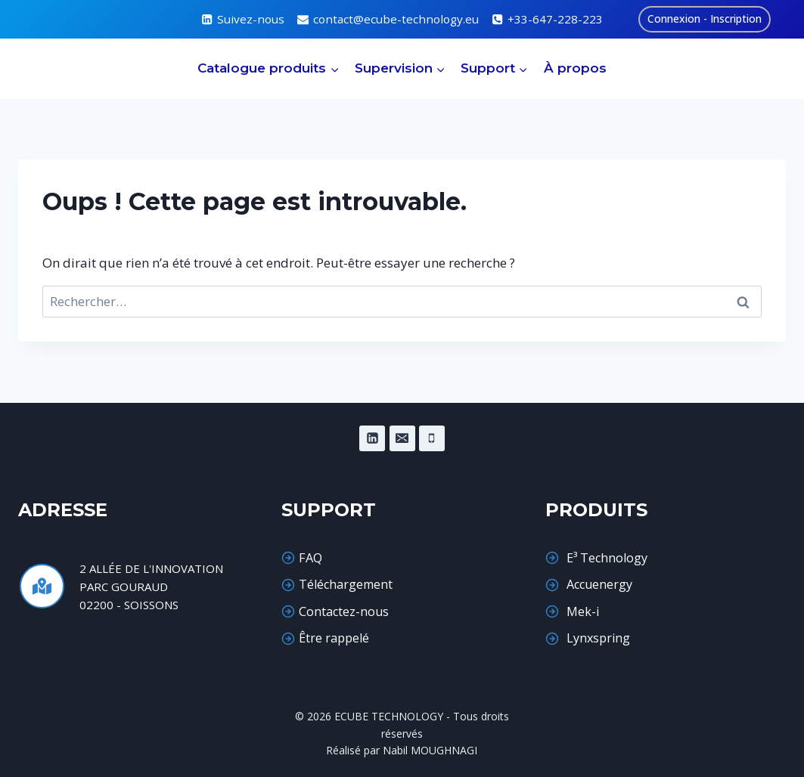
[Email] (402, 438)
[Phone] (432, 438)
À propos (575, 68)
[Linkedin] (372, 438)
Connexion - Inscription (704, 18)
